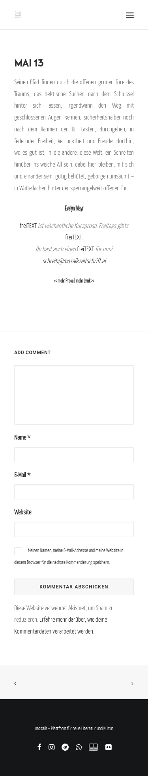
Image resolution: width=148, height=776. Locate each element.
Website (22, 512)
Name (22, 437)
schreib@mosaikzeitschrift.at (74, 261)
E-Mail (22, 475)
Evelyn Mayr (74, 208)
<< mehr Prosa (63, 281)
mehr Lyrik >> (85, 281)
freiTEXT (28, 226)
